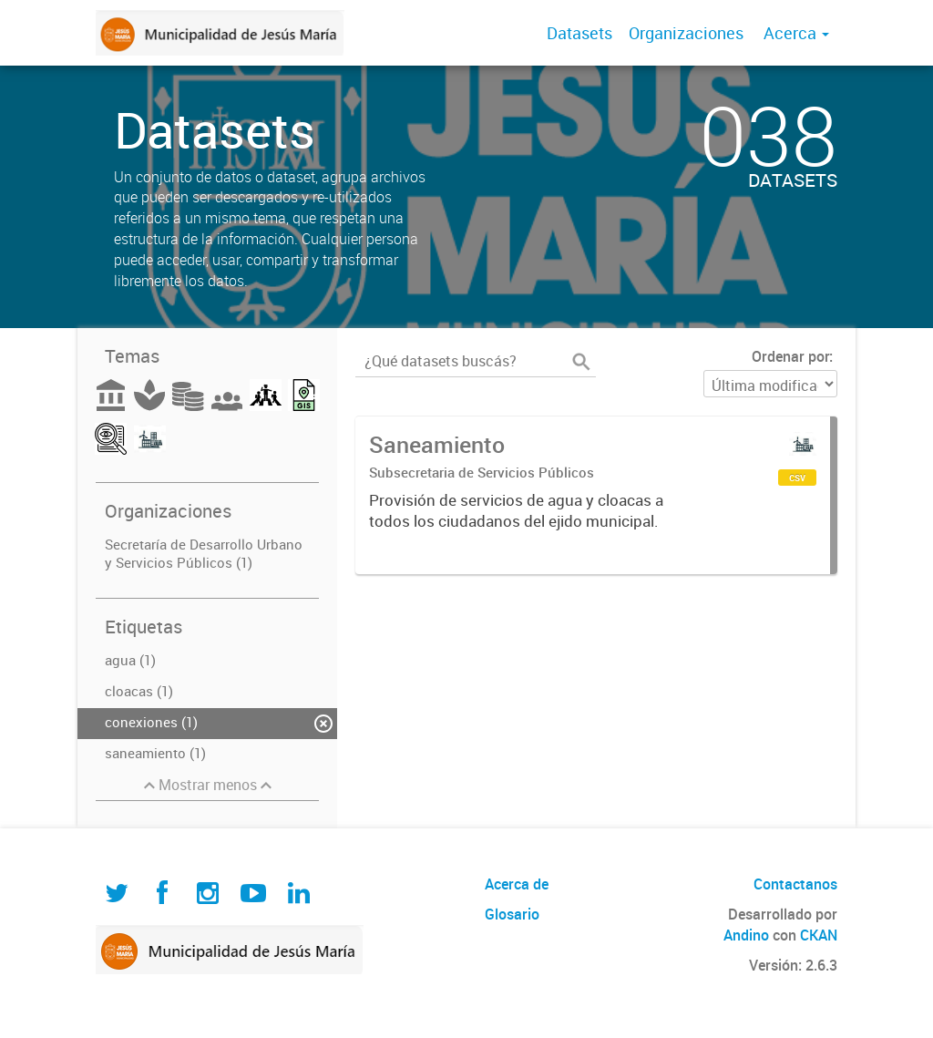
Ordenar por (790, 356)
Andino (746, 935)
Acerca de (517, 884)
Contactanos (795, 884)
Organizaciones (686, 33)
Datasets (579, 33)
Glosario (512, 914)
